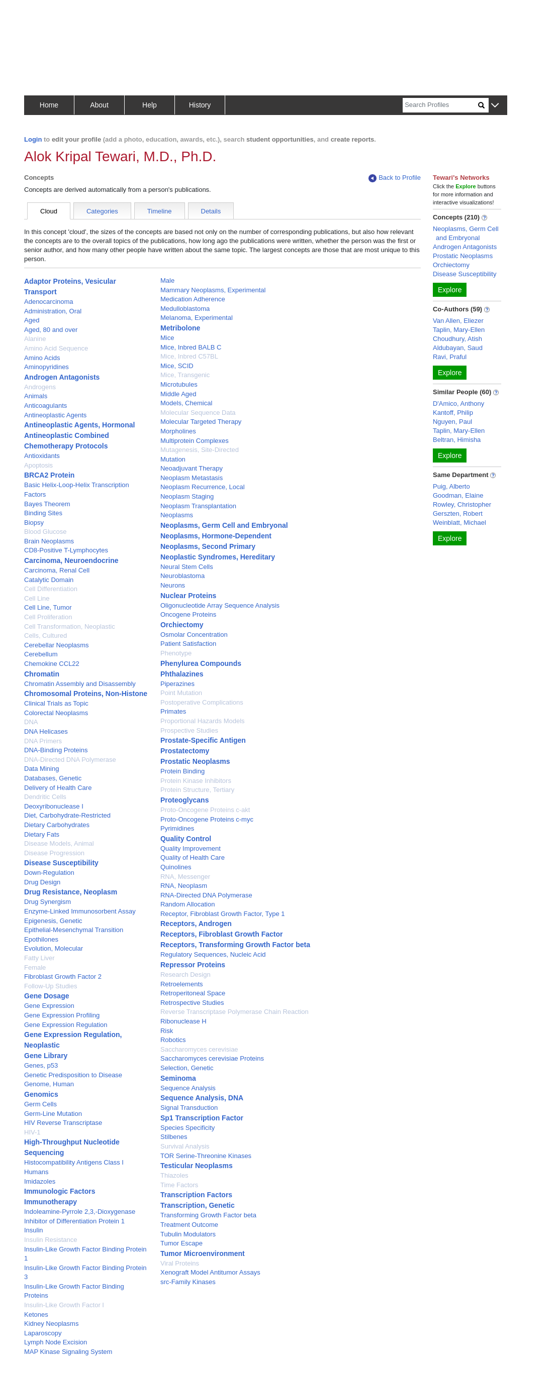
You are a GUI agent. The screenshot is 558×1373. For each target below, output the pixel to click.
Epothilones (41, 939)
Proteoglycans (184, 800)
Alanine (35, 338)
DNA (31, 722)
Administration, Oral (52, 311)
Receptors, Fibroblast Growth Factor (221, 934)
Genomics (41, 1094)
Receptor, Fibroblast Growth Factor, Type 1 (222, 914)
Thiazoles (174, 1175)
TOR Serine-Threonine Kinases (205, 1156)
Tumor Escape (181, 1243)
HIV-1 (32, 1132)
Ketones (36, 1314)
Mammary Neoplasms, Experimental (213, 290)
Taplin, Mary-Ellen (459, 329)
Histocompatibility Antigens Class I (74, 1162)
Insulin (33, 1230)
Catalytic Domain (48, 580)
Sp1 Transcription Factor (201, 1118)
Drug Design (42, 882)
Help (149, 105)
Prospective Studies (189, 730)
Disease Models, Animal (59, 843)
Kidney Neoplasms (51, 1323)
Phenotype (176, 653)
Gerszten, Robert (458, 513)
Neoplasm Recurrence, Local (202, 487)
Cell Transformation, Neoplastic (69, 626)
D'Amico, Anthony (458, 403)
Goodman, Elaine (458, 495)
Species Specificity (187, 1127)
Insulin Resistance (50, 1239)
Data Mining (41, 768)
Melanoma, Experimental (196, 317)
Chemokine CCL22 (51, 663)
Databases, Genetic (52, 778)
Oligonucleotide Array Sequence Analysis (220, 605)
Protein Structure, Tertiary (197, 789)
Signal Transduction (189, 1107)
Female (35, 967)
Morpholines (178, 431)
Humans (36, 1172)
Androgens (40, 387)
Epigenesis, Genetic (53, 921)
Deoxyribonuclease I (53, 806)
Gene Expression (49, 1005)
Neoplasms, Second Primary (207, 546)
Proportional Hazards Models (202, 721)
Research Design (185, 974)
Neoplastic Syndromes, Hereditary (217, 557)
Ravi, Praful (450, 357)
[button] (495, 105)
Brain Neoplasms (49, 541)
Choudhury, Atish (457, 338)
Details (211, 211)
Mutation (172, 459)
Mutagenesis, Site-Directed (199, 449)
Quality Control (185, 839)
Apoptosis (38, 465)
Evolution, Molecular (53, 948)
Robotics (173, 1040)
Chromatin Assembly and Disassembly (80, 684)
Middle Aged (178, 394)
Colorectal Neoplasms (56, 713)
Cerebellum (40, 654)
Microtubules (179, 384)
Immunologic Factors (60, 1191)
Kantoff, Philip (453, 412)
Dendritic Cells (45, 796)
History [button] (200, 105)
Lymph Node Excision (55, 1342)
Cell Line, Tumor (48, 607)
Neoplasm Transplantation (198, 506)
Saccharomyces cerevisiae (199, 1049)
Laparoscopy (42, 1333)
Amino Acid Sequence (56, 348)
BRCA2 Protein (49, 475)
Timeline (159, 211)
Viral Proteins (179, 1263)
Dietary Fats (41, 834)
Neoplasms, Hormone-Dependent (215, 536)
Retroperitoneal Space (192, 993)
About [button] (99, 105)
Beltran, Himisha (457, 439)
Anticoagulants (45, 405)
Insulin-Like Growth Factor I (64, 1305)
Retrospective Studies (192, 1002)
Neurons (172, 585)
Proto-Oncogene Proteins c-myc (206, 819)
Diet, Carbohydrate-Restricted (67, 815)
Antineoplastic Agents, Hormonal (79, 425)
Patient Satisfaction (188, 643)
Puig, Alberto (451, 486)
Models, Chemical (186, 403)
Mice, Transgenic (185, 375)
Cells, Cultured (45, 635)
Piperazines (177, 684)
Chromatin (41, 674)
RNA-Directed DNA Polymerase (206, 895)
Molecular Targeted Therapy (200, 421)
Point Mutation (181, 693)
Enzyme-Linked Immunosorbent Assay (80, 911)
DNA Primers (43, 741)
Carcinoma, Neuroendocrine (71, 560)
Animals (35, 396)
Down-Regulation (49, 872)
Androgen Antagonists (62, 377)
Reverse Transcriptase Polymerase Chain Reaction (234, 1011)
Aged (31, 320)
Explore (449, 290)
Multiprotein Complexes (194, 440)
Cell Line (37, 598)
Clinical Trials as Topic (56, 703)
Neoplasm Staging (187, 496)
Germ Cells (40, 1104)
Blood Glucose (45, 531)
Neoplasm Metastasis (191, 478)
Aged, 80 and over (50, 329)
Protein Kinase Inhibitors (195, 780)
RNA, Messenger (185, 876)
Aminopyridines (46, 367)
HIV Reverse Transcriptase (63, 1122)
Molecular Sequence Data (198, 412)
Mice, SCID (177, 366)
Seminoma (178, 1078)
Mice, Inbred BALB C (190, 347)
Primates (173, 711)
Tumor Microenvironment (202, 1253)
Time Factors (179, 1185)
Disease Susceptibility (61, 863)
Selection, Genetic (187, 1068)
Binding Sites (43, 513)
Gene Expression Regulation (66, 1024)
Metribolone (180, 328)
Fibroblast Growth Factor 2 (63, 976)
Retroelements (181, 984)
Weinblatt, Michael (459, 522)
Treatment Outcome (189, 1224)
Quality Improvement (190, 848)
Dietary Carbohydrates (56, 825)
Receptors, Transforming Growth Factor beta (235, 945)
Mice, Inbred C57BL (189, 356)
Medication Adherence (192, 299)
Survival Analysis (185, 1146)
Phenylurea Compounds (200, 663)
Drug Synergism (47, 901)
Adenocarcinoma (48, 301)
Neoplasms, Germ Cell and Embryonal (224, 525)
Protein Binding (182, 771)
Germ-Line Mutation (53, 1113)
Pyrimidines (177, 828)
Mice (167, 337)
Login (33, 139)
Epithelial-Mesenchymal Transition (73, 930)
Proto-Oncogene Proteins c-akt (205, 810)
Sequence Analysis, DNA (201, 1098)
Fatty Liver (39, 958)
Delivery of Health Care (57, 787)
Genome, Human (49, 1084)
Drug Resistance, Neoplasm (70, 892)
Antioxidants (42, 456)
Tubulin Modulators (188, 1234)
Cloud (48, 211)
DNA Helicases (46, 731)
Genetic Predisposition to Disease (73, 1075)
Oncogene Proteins (188, 614)
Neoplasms (176, 515)
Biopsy (34, 522)
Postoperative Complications (201, 702)
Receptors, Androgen (196, 924)
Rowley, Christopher (462, 504)
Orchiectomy (182, 625)
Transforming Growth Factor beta (208, 1215)
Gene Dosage (46, 996)
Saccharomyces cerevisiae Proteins (212, 1058)
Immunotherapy (50, 1202)
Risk (166, 1031)
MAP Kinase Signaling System (68, 1351)
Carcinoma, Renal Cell (56, 570)
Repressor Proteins (192, 965)
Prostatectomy (184, 751)
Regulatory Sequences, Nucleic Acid (213, 954)
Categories (102, 211)
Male (167, 280)
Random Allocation (187, 904)
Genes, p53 (41, 1065)
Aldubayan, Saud (458, 348)
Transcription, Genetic (197, 1205)
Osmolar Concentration (194, 634)
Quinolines (175, 867)
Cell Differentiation (50, 589)
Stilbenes (173, 1136)
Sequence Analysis (188, 1088)
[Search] (440, 105)
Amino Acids (42, 358)
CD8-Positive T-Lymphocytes (66, 550)
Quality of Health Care (192, 857)
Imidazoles (39, 1181)
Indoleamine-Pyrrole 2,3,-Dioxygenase (79, 1211)
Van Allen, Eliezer (458, 320)
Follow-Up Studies (50, 986)
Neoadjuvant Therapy (191, 468)
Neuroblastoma (182, 576)
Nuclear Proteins (188, 596)
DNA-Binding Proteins (55, 750)
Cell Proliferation (48, 617)
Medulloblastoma (185, 308)
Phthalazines (182, 674)
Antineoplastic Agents (55, 415)
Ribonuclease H (183, 1021)
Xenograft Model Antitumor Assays (210, 1272)
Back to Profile (394, 178)
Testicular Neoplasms (196, 1166)
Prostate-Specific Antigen (203, 740)
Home (49, 105)
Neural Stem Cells (186, 566)
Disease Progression (54, 853)
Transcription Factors (196, 1195)
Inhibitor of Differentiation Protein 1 (74, 1221)
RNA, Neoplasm (183, 885)
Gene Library (45, 1056)
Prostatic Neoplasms (195, 761)
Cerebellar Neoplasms (56, 645)
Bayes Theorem (47, 504)
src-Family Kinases (188, 1282)
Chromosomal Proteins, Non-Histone (85, 694)
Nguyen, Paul (452, 421)
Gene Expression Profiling (62, 1015)
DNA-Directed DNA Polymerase (70, 759)
